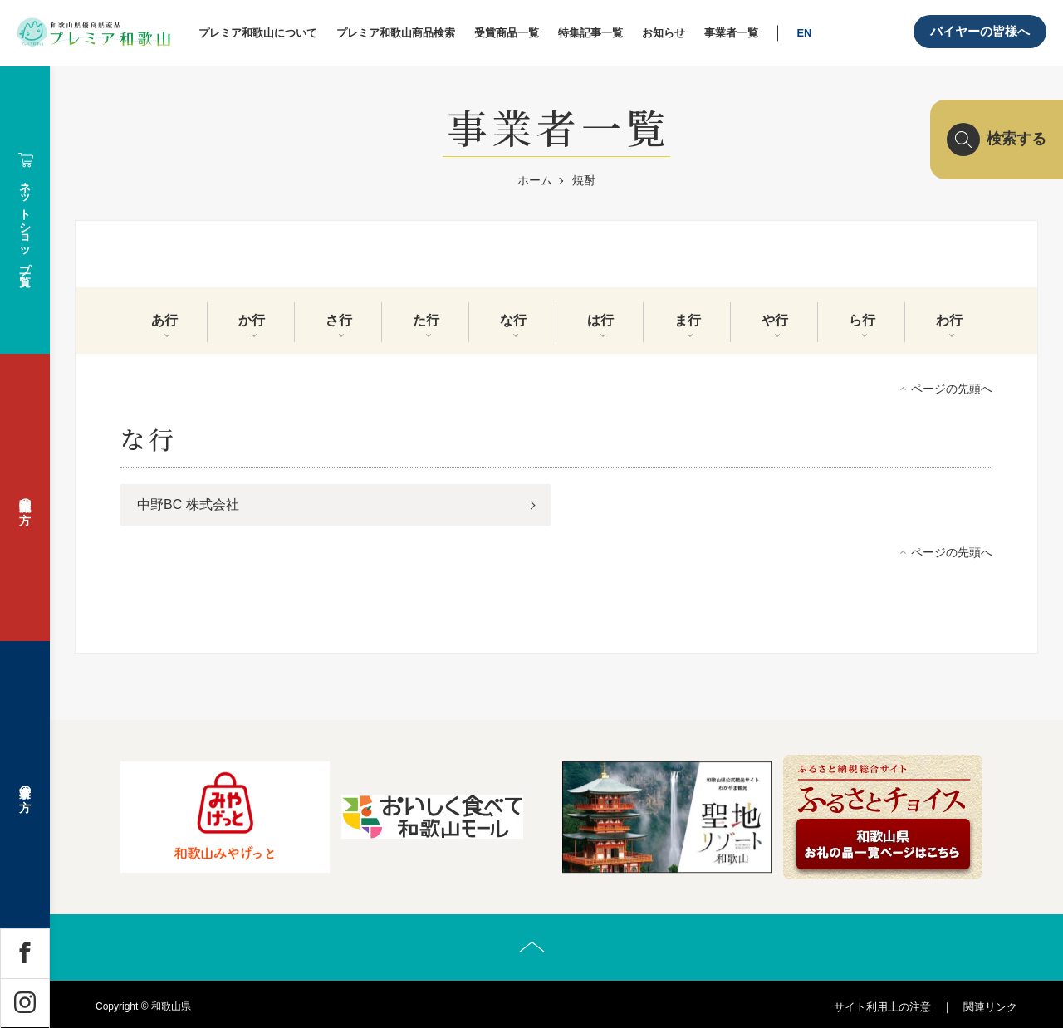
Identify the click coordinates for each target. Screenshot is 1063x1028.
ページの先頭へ (951, 388)
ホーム (534, 180)
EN (803, 33)
